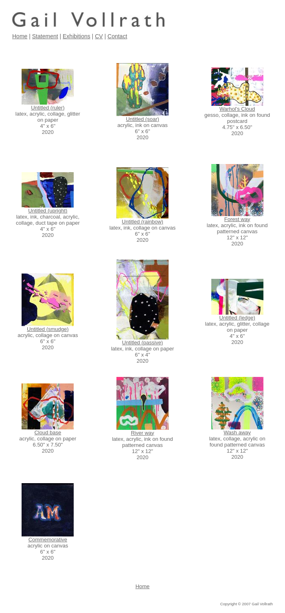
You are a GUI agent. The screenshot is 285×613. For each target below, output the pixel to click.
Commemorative (47, 539)
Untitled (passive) (142, 342)
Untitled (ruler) (47, 108)
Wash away (237, 432)
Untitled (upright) (47, 211)
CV (99, 36)
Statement (45, 36)
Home (19, 36)
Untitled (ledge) (237, 318)
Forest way (237, 219)
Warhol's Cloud (237, 109)
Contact (117, 36)
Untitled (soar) (142, 119)
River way (142, 433)
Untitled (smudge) (48, 329)
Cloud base (47, 432)
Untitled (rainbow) (142, 222)
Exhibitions (76, 36)
